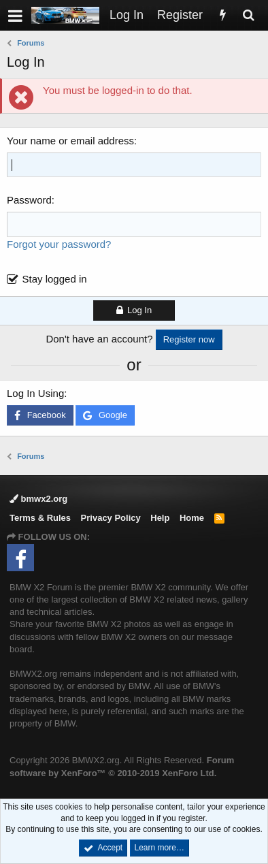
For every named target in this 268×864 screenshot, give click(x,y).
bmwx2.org (38, 499)
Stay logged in (54, 279)
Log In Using (35, 393)
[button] (15, 15)
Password (29, 200)
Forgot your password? (59, 244)
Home (192, 518)
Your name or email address (70, 140)
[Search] (248, 15)
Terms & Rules (40, 518)
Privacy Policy (111, 518)
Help (159, 518)
